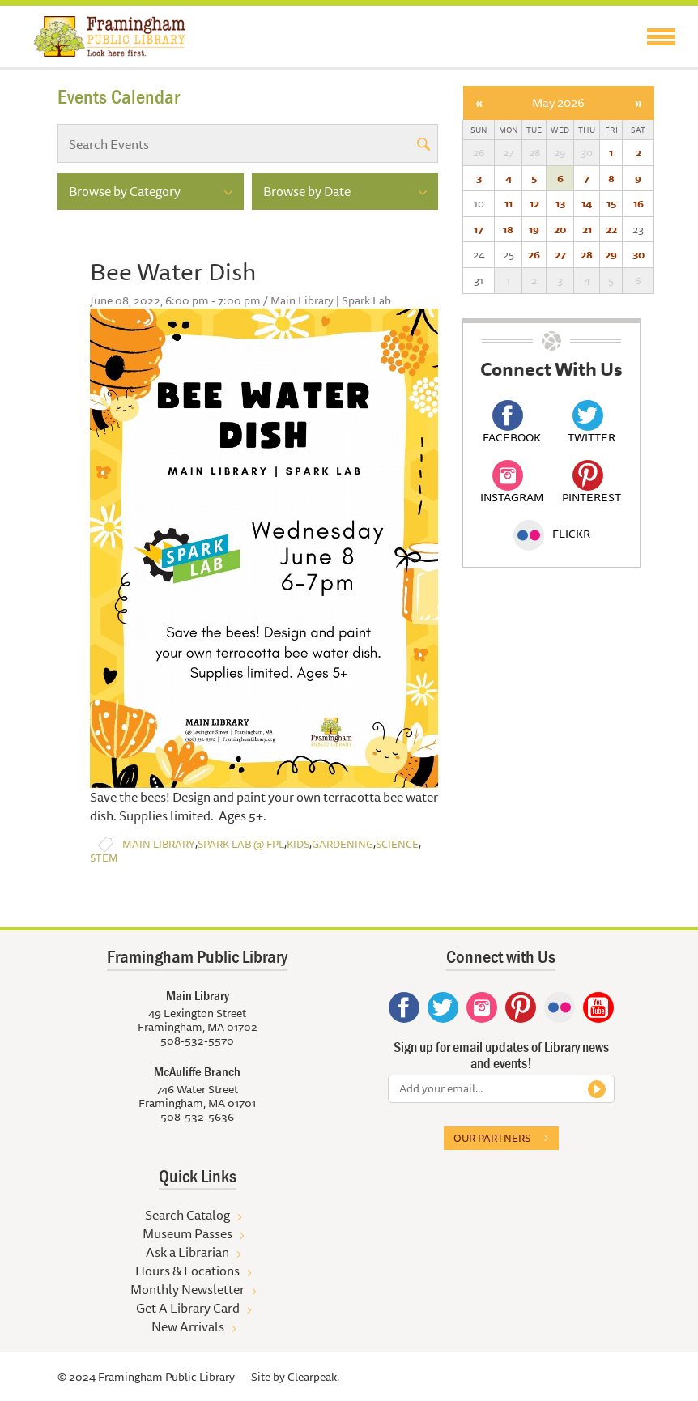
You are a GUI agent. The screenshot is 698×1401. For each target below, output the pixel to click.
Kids (298, 844)
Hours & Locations (187, 1270)
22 (611, 229)
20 (560, 229)
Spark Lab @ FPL (241, 844)
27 (560, 254)
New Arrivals (187, 1326)
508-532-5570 (197, 1041)
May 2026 (558, 102)
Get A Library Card (188, 1308)
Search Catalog (187, 1214)
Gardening (342, 844)
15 (611, 203)
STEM (104, 858)
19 (534, 229)
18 (508, 229)
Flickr (551, 534)
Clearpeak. (313, 1377)
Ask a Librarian (187, 1252)
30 (638, 254)
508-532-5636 (197, 1117)
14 (586, 203)
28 (587, 254)
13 (560, 203)
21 (587, 229)
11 (508, 203)
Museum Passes (187, 1233)
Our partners (491, 1138)
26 (534, 254)
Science (397, 844)
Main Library (158, 844)
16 (638, 203)
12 (534, 203)
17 (478, 229)
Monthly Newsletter (187, 1289)
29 (611, 254)
